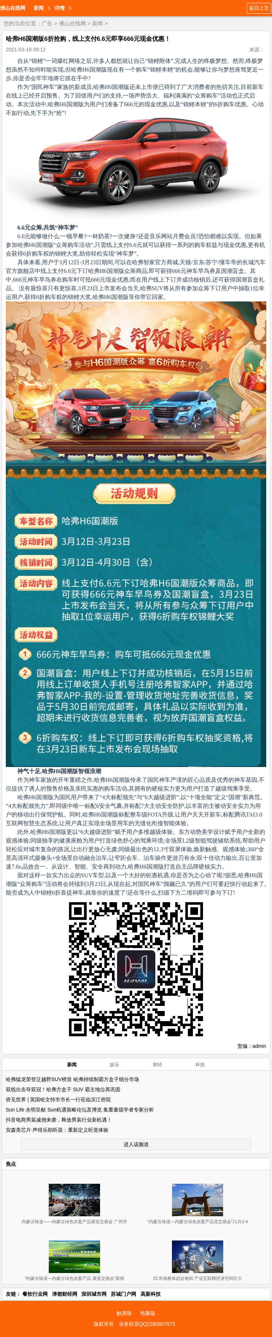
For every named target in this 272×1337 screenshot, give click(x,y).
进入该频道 (136, 1144)
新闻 (39, 8)
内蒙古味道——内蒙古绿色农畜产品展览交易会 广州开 (74, 1221)
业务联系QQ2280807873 (147, 1324)
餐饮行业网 (35, 1294)
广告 (47, 23)
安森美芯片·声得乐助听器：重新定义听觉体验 (57, 1130)
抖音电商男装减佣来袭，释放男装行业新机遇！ (59, 1120)
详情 (60, 8)
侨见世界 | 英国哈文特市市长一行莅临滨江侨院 (58, 1099)
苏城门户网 (123, 1294)
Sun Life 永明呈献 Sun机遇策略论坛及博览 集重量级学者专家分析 (80, 1110)
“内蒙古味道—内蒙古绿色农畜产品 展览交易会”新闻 (74, 1278)
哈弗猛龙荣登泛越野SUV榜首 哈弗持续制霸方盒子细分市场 (72, 1079)
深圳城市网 (94, 1294)
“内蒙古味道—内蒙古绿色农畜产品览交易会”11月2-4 (197, 1221)
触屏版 (124, 1313)
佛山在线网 (12, 8)
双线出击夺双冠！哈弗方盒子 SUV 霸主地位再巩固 (63, 1089)
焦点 (11, 1164)
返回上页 (259, 8)
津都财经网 (64, 1294)
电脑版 (147, 1313)
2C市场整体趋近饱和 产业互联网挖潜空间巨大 (197, 1278)
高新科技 (151, 1294)
